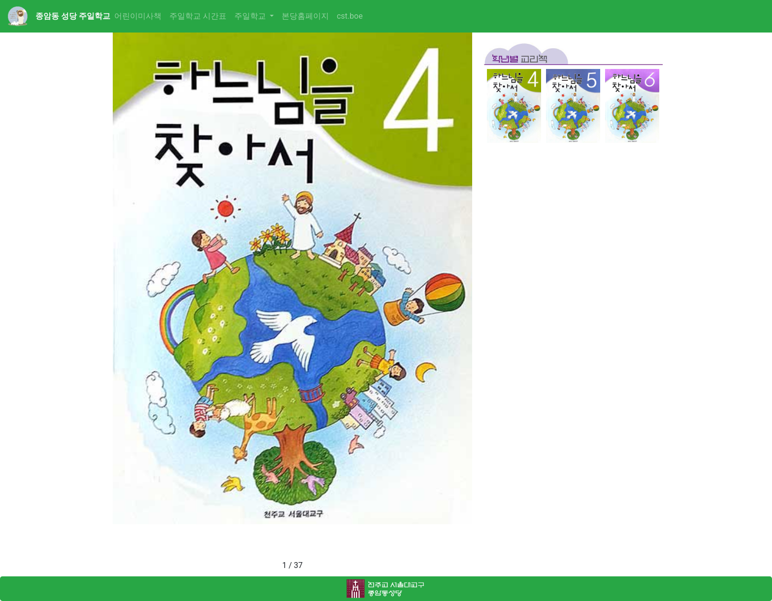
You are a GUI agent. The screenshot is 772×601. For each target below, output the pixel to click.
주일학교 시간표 (197, 16)
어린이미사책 (137, 16)
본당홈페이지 (305, 16)
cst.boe (350, 16)
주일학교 (251, 16)
